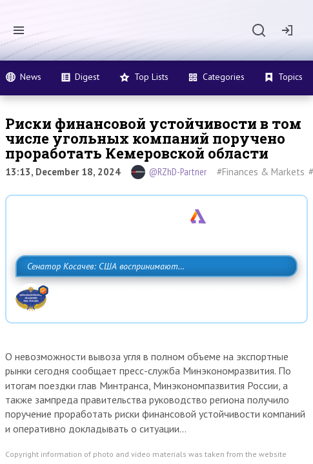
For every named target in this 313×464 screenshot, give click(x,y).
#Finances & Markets (261, 172)
